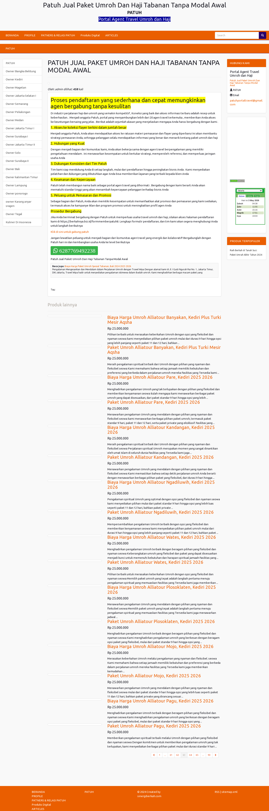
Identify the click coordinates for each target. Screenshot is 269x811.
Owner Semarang (17, 103)
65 (197, 755)
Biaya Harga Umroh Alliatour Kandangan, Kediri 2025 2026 (161, 430)
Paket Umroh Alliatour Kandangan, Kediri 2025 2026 (160, 457)
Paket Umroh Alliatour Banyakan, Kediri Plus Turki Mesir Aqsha (164, 350)
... (165, 755)
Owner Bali (13, 169)
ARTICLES (111, 35)
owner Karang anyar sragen (18, 203)
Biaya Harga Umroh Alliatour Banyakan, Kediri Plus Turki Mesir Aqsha (164, 320)
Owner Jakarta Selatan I (21, 95)
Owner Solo (13, 152)
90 (209, 755)
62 (177, 755)
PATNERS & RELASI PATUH (58, 35)
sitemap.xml (229, 791)
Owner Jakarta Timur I (20, 128)
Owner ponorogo (17, 193)
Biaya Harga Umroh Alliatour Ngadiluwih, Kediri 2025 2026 (161, 484)
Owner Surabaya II (17, 160)
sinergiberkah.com (149, 796)
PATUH (10, 48)
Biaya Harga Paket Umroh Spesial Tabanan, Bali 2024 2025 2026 (98, 266)
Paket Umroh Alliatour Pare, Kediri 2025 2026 (153, 402)
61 (171, 755)
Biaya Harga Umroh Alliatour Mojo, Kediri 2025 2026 (160, 646)
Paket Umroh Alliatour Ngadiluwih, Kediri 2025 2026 (160, 512)
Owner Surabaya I (17, 136)
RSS (217, 791)
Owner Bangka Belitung (21, 71)
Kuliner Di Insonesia (18, 222)
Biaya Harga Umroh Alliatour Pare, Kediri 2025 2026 (159, 377)
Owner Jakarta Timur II (20, 144)
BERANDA (12, 35)
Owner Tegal (14, 214)
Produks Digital (90, 35)
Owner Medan (15, 120)
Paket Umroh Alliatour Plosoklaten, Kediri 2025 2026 (161, 621)
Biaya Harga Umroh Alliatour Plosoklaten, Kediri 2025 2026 (161, 589)
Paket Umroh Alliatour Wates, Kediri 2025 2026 (155, 562)
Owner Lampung (16, 185)
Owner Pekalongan (18, 112)
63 (185, 754)
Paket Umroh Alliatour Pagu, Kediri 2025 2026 (154, 725)
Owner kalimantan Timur (22, 177)
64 (190, 755)
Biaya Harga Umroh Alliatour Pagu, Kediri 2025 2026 (160, 700)
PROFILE (29, 35)
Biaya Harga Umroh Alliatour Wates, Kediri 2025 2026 (161, 537)
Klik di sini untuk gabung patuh (70, 231)
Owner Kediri (14, 79)
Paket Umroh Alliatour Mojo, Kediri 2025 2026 (154, 675)
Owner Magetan (16, 87)
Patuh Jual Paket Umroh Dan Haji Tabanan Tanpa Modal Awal (245, 82)
